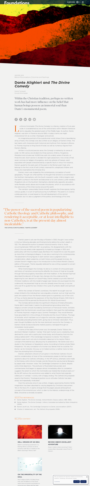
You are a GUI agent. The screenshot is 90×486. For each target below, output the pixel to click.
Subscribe (71, 2)
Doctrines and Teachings (40, 77)
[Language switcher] (77, 2)
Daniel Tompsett (20, 91)
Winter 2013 (19, 75)
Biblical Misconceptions (23, 77)
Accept (83, 481)
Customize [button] (57, 481)
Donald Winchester (21, 93)
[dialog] (70, 479)
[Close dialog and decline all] (87, 476)
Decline (76, 481)
